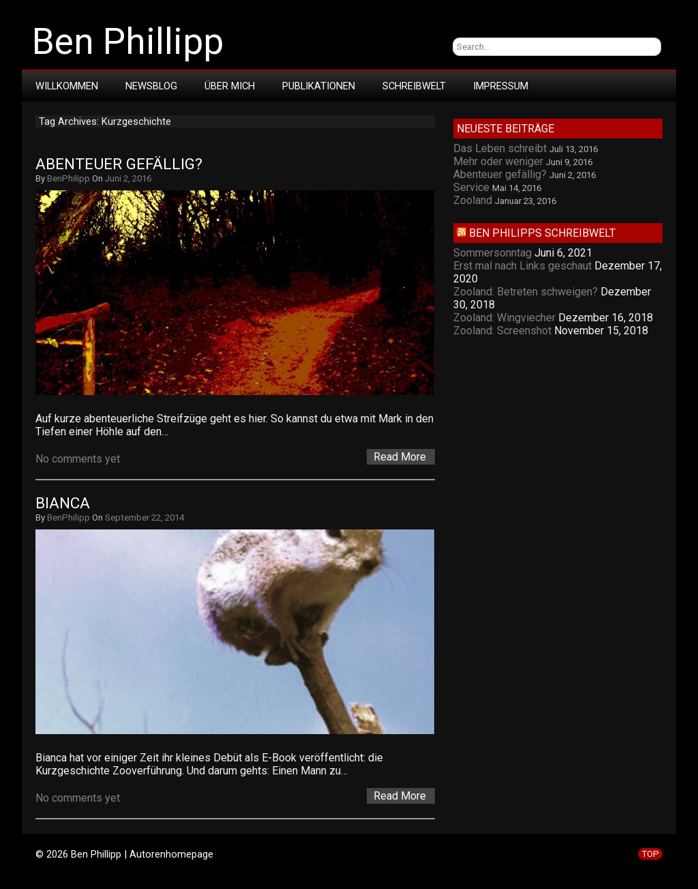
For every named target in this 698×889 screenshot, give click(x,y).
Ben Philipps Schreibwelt (542, 233)
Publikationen (318, 86)
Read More (400, 456)
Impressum (500, 86)
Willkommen (66, 86)
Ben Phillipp (128, 41)
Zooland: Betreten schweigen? (525, 291)
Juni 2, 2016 (128, 178)
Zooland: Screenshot (502, 330)
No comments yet (77, 458)
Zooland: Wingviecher (504, 317)
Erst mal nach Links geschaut (522, 265)
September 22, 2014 (144, 517)
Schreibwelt (414, 86)
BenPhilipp (68, 178)
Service (471, 187)
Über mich (229, 86)
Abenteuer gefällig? (118, 164)
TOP (650, 854)
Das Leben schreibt (500, 148)
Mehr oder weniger (498, 161)
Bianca (62, 503)
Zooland (472, 200)
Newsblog (151, 86)
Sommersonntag (492, 252)
